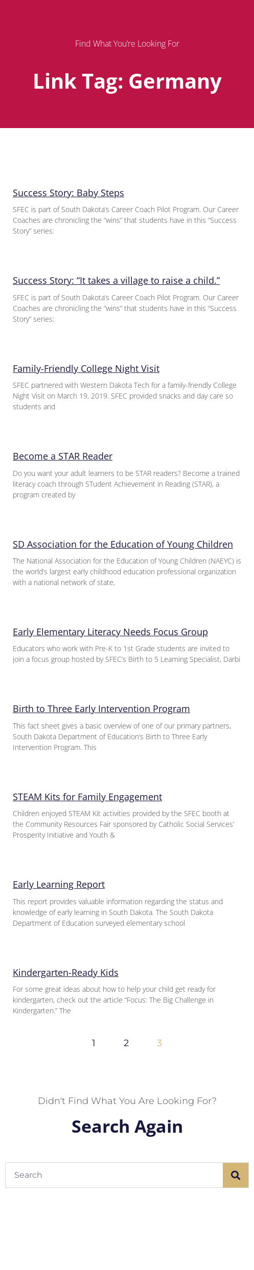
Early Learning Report (59, 884)
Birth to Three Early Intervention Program (101, 708)
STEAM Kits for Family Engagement (87, 796)
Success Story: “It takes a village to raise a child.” (116, 280)
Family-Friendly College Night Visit (86, 368)
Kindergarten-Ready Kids (66, 972)
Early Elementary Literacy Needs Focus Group (110, 632)
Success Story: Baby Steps (68, 192)
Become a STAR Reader (62, 456)
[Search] (235, 1175)
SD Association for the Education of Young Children (123, 544)
